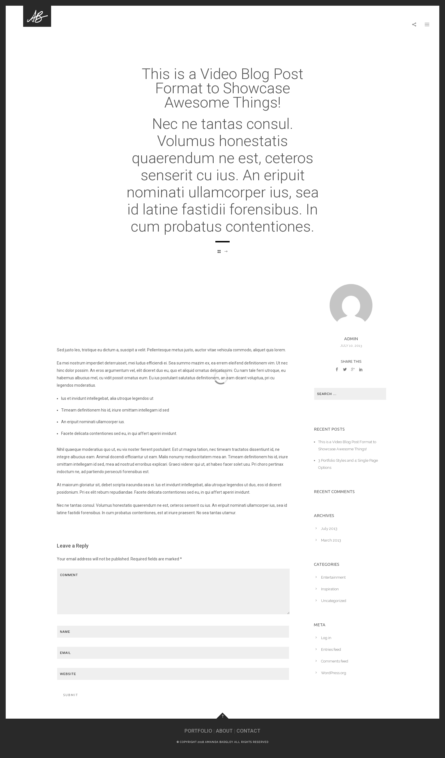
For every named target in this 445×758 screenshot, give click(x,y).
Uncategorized (333, 601)
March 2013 (331, 540)
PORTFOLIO (198, 731)
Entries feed (331, 649)
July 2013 (329, 528)
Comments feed (334, 661)
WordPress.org (333, 673)
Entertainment (333, 577)
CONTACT (248, 731)
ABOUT (224, 731)
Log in (326, 638)
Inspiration (330, 589)
